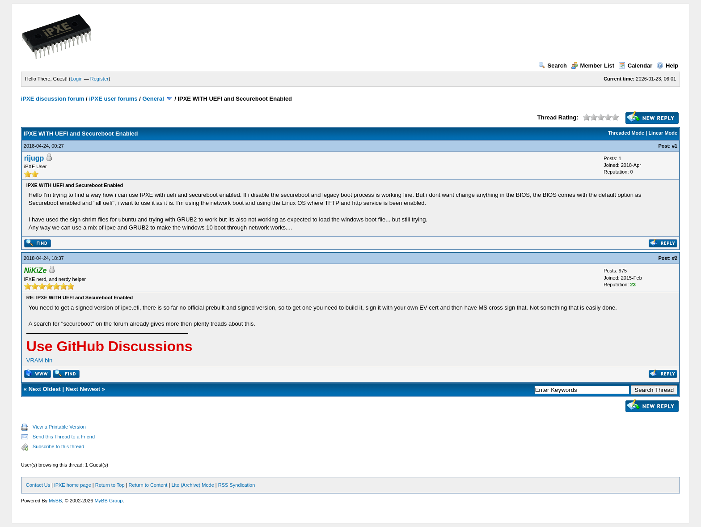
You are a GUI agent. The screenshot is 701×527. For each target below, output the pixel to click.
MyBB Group (108, 500)
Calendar (635, 65)
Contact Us (38, 485)
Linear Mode (662, 133)
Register (99, 78)
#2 (674, 258)
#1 (674, 146)
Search (552, 65)
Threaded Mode (626, 133)
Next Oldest (45, 389)
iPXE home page (72, 485)
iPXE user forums (113, 98)
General (153, 98)
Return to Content (148, 485)
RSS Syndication (236, 485)
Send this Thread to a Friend (64, 436)
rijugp (34, 158)
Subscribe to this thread (58, 446)
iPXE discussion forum (52, 98)
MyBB (55, 500)
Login (77, 78)
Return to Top (110, 485)
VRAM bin (39, 360)
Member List (593, 65)
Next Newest (83, 389)
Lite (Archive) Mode (192, 485)
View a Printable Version (59, 426)
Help (667, 65)
